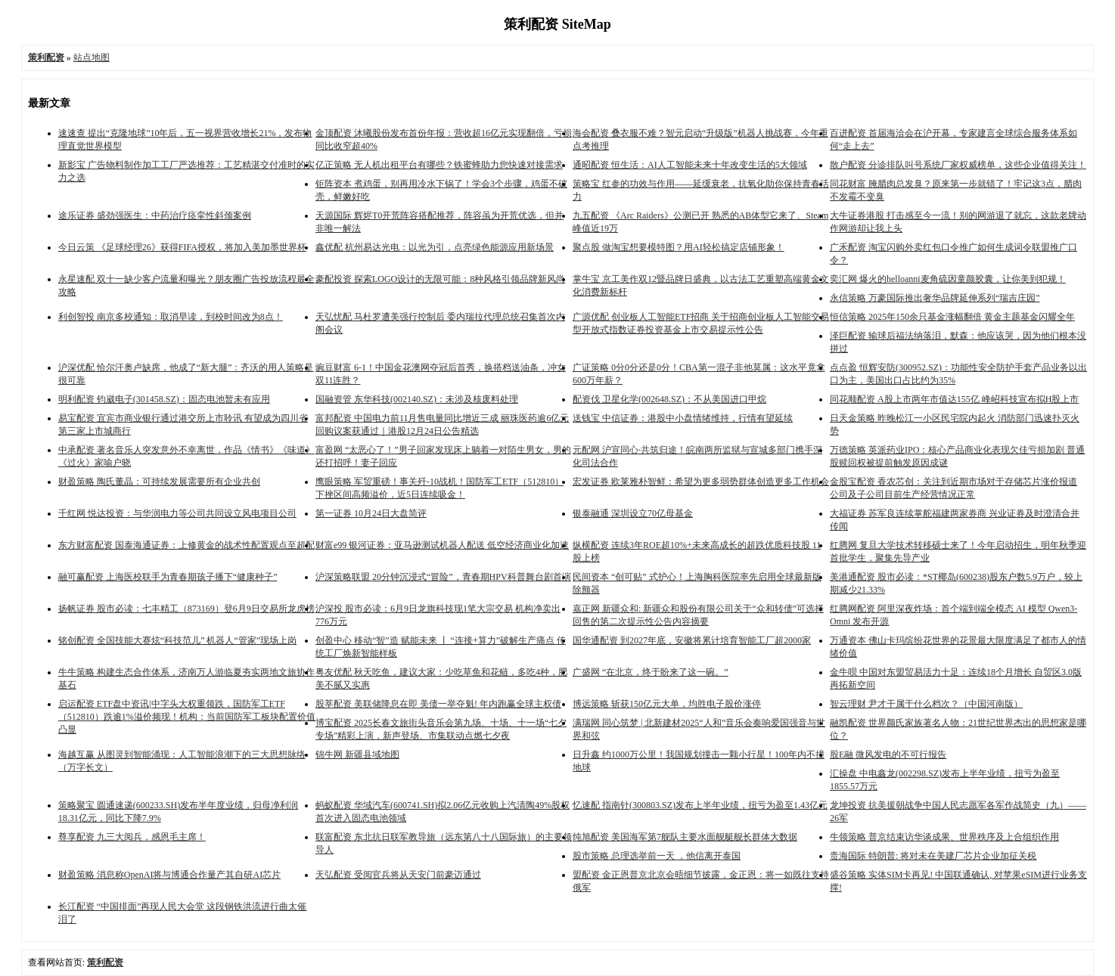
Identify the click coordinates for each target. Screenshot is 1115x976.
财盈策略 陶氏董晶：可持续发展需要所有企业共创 (159, 481)
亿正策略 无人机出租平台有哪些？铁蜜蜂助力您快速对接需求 (439, 165)
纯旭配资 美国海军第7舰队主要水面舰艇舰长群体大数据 (685, 837)
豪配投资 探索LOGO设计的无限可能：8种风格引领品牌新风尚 (440, 279)
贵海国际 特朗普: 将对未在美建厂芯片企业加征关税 (933, 856)
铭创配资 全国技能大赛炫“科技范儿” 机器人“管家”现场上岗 (177, 640)
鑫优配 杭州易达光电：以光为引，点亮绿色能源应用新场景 (434, 247)
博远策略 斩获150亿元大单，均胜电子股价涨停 (667, 704)
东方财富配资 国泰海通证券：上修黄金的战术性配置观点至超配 (186, 545)
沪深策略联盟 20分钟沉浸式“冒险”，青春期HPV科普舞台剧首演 (443, 577)
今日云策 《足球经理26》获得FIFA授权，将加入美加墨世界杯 (182, 247)
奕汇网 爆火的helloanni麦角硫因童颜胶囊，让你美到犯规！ (948, 279)
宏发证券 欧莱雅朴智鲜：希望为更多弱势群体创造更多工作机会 (701, 481)
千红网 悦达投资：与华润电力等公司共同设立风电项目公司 (177, 513)
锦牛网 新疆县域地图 (357, 754)
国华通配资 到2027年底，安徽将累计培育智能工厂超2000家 (692, 640)
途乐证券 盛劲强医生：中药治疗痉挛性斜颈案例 (154, 215)
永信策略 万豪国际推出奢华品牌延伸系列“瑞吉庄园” (935, 298)
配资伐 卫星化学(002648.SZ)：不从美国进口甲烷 (669, 399)
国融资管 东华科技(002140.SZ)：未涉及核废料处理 (416, 399)
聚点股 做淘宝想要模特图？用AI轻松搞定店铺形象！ (678, 247)
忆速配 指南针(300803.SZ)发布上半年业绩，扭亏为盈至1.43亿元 (700, 805)
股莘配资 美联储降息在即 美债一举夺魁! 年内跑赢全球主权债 (438, 704)
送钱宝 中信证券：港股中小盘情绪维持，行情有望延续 (683, 418)
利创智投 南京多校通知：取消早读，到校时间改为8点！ (170, 316)
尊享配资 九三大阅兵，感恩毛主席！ (132, 837)
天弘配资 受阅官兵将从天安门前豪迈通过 (398, 874)
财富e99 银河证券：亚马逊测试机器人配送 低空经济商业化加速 (442, 545)
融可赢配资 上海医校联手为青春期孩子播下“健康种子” (168, 577)
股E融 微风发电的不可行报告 (888, 754)
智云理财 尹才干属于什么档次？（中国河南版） (926, 704)
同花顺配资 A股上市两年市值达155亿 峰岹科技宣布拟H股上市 (954, 399)
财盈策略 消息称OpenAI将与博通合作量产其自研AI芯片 (169, 874)
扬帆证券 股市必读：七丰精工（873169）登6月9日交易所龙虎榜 (186, 608)
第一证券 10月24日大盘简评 (371, 513)
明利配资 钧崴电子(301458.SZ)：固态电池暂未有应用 (164, 399)
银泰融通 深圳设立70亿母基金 (633, 513)
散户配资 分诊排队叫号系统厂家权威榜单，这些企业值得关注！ (958, 165)
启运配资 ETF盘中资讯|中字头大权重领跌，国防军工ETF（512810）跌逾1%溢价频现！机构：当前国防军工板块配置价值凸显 (186, 717)
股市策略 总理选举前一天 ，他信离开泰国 (657, 856)
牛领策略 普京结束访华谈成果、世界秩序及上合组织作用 (944, 837)
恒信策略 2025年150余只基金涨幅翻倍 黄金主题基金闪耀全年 (952, 316)
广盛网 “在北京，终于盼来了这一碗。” (650, 672)
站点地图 (91, 57)
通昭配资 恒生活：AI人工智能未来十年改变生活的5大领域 (690, 165)
